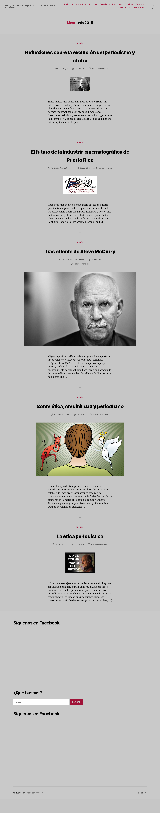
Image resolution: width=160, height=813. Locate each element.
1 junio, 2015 (81, 428)
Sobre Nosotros (79, 4)
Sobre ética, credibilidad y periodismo (80, 415)
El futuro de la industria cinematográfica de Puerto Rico (80, 156)
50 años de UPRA (136, 7)
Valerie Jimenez (63, 428)
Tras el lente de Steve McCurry (80, 256)
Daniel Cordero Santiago (75, 169)
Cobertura (121, 7)
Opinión (80, 44)
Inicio (66, 4)
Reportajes (117, 4)
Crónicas (129, 4)
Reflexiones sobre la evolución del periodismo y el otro (80, 56)
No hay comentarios (100, 69)
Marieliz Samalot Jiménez (74, 265)
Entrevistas (105, 4)
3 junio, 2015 (96, 169)
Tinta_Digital (63, 69)
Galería (139, 4)
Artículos (93, 4)
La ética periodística (80, 549)
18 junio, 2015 (80, 69)
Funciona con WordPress (34, 807)
